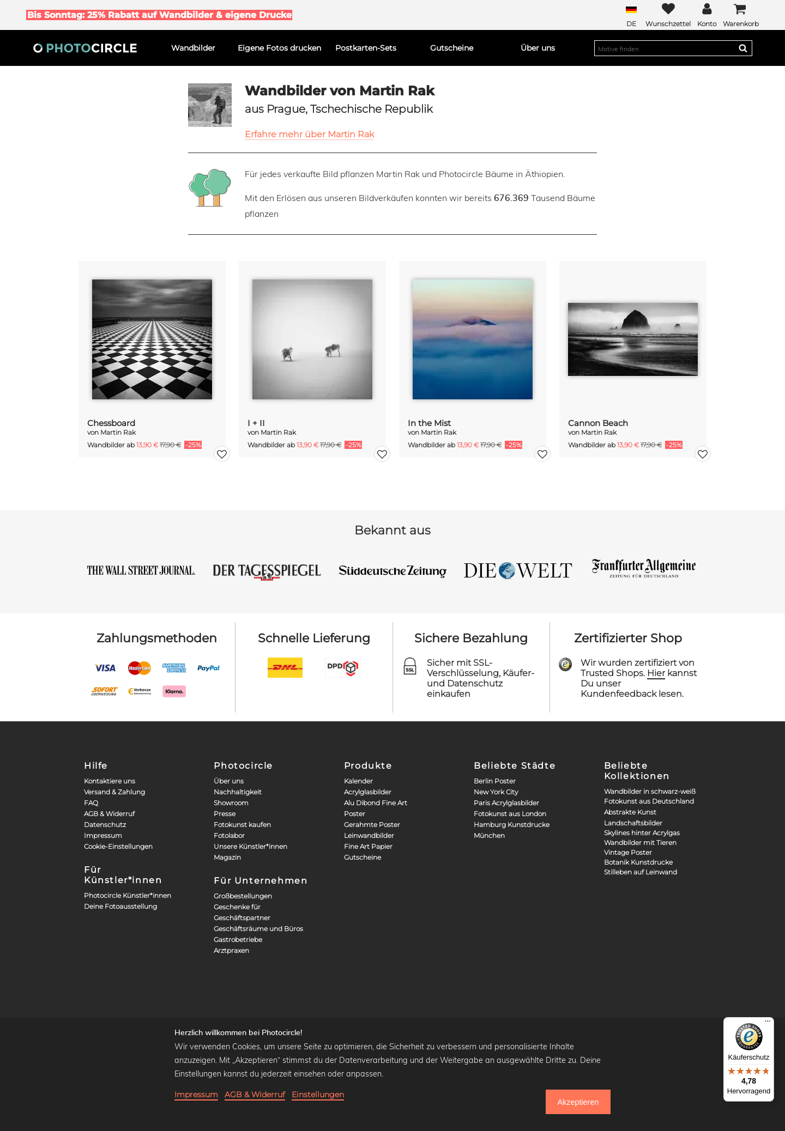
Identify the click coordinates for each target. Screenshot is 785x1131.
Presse (224, 814)
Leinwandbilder (369, 835)
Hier (656, 673)
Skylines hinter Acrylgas (642, 833)
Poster (354, 814)
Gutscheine (362, 857)
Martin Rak (118, 432)
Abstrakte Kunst (630, 812)
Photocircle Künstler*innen (127, 895)
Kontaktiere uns (109, 781)
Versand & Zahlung (114, 792)
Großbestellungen (243, 896)
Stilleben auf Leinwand (640, 872)
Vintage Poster (628, 852)
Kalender (358, 781)
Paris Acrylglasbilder (506, 803)
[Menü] (767, 1023)
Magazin (227, 857)
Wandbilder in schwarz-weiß (650, 791)
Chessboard (111, 423)
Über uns (229, 781)
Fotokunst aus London (510, 814)
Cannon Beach (598, 423)
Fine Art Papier (368, 846)
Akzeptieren (578, 1102)
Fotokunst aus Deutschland (649, 801)
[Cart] (741, 15)
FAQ (91, 803)
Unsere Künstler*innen (250, 846)
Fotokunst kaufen (242, 824)
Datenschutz (105, 824)
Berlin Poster (495, 781)
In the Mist (429, 423)
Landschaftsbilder (633, 823)
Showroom (231, 803)
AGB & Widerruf (109, 814)
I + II (256, 423)
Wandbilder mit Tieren (640, 842)
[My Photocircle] (706, 15)
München (489, 835)
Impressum (103, 835)
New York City (496, 792)
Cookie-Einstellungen (118, 846)
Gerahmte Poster (372, 824)
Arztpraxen (231, 950)
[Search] (743, 48)
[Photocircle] (85, 48)
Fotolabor (229, 835)
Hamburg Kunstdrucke (512, 824)
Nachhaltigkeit (238, 792)
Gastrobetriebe (238, 939)
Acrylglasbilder (367, 792)
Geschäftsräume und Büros (258, 929)
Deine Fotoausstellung (120, 906)
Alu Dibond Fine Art (375, 803)
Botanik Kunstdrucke (638, 862)
